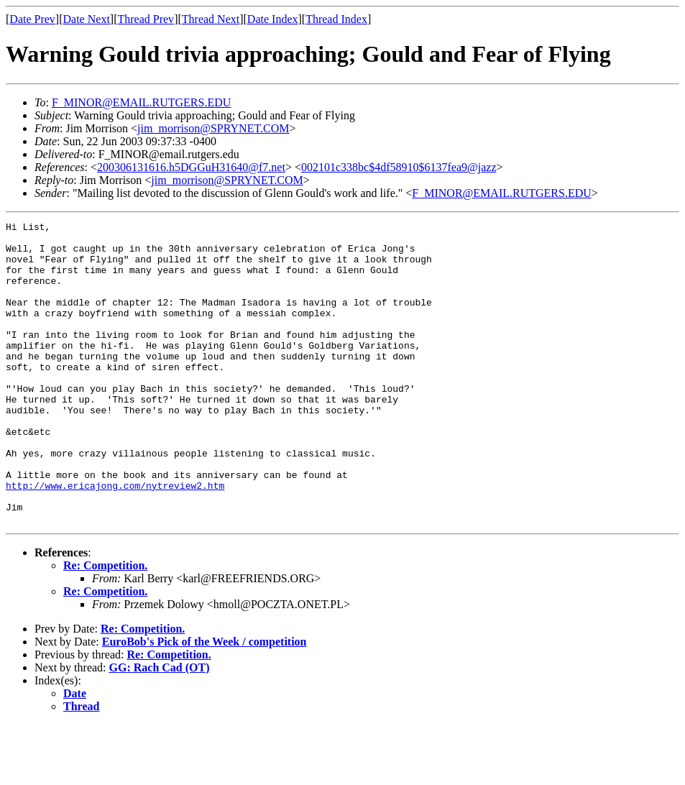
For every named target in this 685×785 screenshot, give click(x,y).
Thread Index (336, 19)
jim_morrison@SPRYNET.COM (213, 128)
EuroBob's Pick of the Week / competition (204, 702)
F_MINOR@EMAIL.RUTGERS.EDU (141, 102)
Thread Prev (145, 19)
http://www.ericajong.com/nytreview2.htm (115, 539)
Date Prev (32, 19)
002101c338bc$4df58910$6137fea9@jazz (399, 167)
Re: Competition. (105, 626)
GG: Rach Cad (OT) (159, 728)
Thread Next (210, 19)
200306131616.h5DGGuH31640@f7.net (191, 167)
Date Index (272, 19)
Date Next (86, 19)
